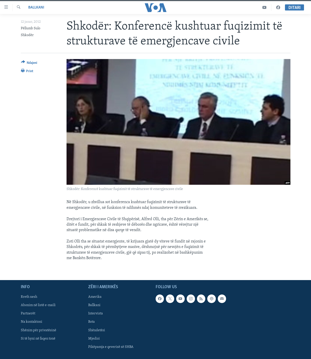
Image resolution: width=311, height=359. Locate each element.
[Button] (29, 63)
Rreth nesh (29, 297)
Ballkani (36, 7)
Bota (91, 322)
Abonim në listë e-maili (38, 305)
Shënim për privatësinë (38, 330)
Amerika (95, 297)
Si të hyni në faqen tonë (38, 338)
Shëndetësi (96, 330)
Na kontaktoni (31, 322)
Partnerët (28, 313)
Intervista (95, 313)
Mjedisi (94, 338)
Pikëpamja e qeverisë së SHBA (111, 347)
